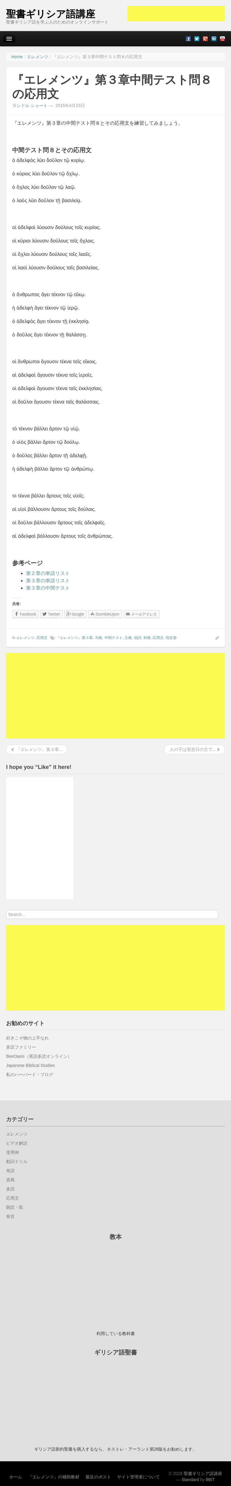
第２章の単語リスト (48, 573)
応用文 (42, 638)
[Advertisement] (176, 13)
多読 (10, 1188)
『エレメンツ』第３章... (37, 749)
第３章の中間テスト (48, 587)
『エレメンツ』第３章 (74, 638)
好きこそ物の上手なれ (27, 1038)
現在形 (171, 638)
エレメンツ (25, 638)
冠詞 (137, 638)
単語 (10, 1170)
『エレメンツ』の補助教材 (53, 1476)
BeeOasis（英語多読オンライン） (39, 1056)
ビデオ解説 (16, 1143)
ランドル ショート (30, 105)
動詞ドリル (16, 1161)
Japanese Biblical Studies (30, 1065)
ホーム (15, 1476)
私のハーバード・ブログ (29, 1074)
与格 (98, 638)
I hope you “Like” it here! (38, 767)
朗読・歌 (14, 1207)
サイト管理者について (138, 1476)
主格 (128, 638)
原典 (10, 1179)
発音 (10, 1216)
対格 (147, 638)
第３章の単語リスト (48, 580)
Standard (190, 1479)
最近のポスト (98, 1476)
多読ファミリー (21, 1047)
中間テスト (113, 638)
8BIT (210, 1479)
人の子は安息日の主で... (194, 749)
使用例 (12, 1152)
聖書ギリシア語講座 (50, 14)
